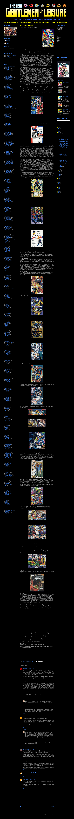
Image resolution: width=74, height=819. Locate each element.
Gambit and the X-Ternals (9, 289)
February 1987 (7, 278)
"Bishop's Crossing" (8, 76)
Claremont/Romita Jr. (8, 229)
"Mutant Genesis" (7, 123)
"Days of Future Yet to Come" (9, 90)
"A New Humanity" (8, 68)
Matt (23, 668)
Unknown (24, 717)
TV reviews (6, 466)
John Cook (24, 772)
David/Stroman (7, 249)
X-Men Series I (7, 504)
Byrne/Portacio (7, 208)
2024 (59, 127)
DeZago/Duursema (8, 257)
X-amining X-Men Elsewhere (9, 510)
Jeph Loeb (6, 325)
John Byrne (7, 332)
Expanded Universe (8, 274)
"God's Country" (7, 107)
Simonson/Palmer (7, 446)
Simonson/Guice (7, 443)
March (60, 174)
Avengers (6, 199)
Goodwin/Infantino (8, 298)
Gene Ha (6, 293)
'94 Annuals (7, 180)
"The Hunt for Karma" (8, 153)
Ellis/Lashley (7, 269)
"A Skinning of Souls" (8, 69)
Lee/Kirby (6, 345)
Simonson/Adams (7, 437)
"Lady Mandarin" (7, 116)
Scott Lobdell (7, 429)
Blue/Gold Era (7, 207)
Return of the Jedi (7, 420)
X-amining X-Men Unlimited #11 (63, 138)
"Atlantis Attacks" (7, 75)
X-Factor (6, 499)
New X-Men (7, 396)
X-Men (6, 501)
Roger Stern (7, 424)
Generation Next (7, 294)
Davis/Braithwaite (7, 250)
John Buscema (7, 331)
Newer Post (22, 658)
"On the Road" (7, 127)
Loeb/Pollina (7, 362)
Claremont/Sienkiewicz (8, 230)
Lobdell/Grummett (7, 353)
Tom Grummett (7, 481)
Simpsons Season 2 (8, 454)
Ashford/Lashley (7, 196)
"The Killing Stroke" (8, 155)
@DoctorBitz (9, 56)
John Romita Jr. (7, 334)
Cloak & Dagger (7, 236)
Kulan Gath (7, 340)
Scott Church (25, 749)
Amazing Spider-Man (8, 187)
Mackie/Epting (7, 370)
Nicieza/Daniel (7, 398)
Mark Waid (6, 374)
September (60, 166)
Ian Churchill (7, 315)
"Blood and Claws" (8, 79)
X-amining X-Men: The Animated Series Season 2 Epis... (63, 142)
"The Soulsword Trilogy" (8, 170)
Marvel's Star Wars (8, 382)
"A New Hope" (7, 67)
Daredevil (6, 242)
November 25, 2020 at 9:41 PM (31, 772)
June (60, 170)
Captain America (7, 211)
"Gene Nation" (7, 104)
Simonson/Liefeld (7, 445)
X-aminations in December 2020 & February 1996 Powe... (64, 144)
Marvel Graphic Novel (8, 378)
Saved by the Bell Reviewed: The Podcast (41, 22)
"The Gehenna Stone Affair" (9, 152)
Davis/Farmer (7, 251)
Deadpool (6, 258)
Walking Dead (7, 490)
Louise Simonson (7, 369)
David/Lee (6, 247)
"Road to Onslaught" (8, 133)
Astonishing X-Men (8, 197)
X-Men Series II (7, 505)
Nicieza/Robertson (8, 402)
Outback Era (7, 409)
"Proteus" (6, 131)
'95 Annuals (7, 181)
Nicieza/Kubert (7, 399)
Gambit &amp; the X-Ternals (9, 288)
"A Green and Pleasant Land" (9, 66)
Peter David (7, 411)
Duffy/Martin (7, 266)
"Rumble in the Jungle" (8, 134)
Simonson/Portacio (8, 447)
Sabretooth (6, 427)
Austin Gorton (27, 731)
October (60, 165)
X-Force (6, 500)
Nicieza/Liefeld (7, 400)
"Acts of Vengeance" (8, 70)
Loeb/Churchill (7, 361)
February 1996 (7, 279)
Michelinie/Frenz (7, 388)
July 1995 (6, 335)
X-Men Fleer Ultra (7, 503)
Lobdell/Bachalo (7, 351)
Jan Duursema (7, 322)
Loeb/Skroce (7, 364)
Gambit (6, 287)
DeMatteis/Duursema (8, 256)
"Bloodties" (6, 80)
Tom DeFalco (7, 480)
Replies (25, 729)
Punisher (6, 415)
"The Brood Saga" (8, 141)
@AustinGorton (14, 55)
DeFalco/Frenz (7, 255)
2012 (59, 187)
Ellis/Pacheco (7, 270)
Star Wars (6, 462)
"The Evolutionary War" (8, 150)
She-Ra (6, 436)
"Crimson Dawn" (7, 87)
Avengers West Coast (8, 201)
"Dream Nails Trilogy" (8, 95)
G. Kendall (7, 43)
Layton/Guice (7, 344)
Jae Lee (6, 321)
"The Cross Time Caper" (8, 142)
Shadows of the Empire (8, 434)
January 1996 (7, 323)
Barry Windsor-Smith (8, 202)
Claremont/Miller (7, 228)
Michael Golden (7, 387)
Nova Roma (7, 408)
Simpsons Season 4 (8, 456)
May (59, 171)
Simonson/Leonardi (8, 444)
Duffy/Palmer (7, 267)
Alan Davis (6, 183)
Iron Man (6, 317)
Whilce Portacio (7, 494)
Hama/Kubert (7, 305)
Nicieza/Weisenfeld (8, 405)
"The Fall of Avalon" (8, 151)
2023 (59, 128)
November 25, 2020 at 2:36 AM (31, 749)
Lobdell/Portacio (7, 359)
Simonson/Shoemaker (8, 448)
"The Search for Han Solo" (9, 163)
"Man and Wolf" (7, 122)
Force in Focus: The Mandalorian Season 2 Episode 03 (64, 151)
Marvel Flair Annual (8, 377)
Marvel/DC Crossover (8, 383)
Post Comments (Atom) (27, 808)
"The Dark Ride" (7, 145)
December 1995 (7, 259)
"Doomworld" (7, 94)
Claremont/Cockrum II (8, 220)
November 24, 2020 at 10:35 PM (31, 717)
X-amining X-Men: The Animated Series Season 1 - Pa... (63, 163)
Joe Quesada (7, 330)
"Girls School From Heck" (9, 106)
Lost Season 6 (7, 368)
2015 (59, 183)
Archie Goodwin (7, 193)
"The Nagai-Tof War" (8, 159)
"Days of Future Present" (9, 89)
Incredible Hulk (7, 316)
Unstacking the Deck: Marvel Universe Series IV (66, 90)
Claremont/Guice (7, 224)
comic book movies (8, 512)
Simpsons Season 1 (8, 452)
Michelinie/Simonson (8, 389)
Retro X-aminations (8, 419)
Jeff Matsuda (7, 324)
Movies (6, 392)
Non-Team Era (7, 407)
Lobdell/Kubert (7, 354)
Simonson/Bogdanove (8, 439)
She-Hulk (6, 435)
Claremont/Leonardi (8, 226)
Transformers (7, 483)
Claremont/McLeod (8, 227)
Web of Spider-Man (8, 493)
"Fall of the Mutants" (8, 97)
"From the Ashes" (7, 103)
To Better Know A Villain (8, 476)
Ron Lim (6, 426)
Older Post (52, 658)
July (59, 169)
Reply (24, 713)
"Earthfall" (6, 96)
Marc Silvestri (7, 373)
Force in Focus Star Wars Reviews (26, 22)
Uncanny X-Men (7, 486)
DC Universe (7, 241)
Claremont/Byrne (7, 218)
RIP (5, 417)
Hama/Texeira (7, 308)
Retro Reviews (7, 418)
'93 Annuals (7, 179)
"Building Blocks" (7, 84)
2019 (59, 178)
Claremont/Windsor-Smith (9, 235)
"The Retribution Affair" (8, 162)
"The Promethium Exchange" (9, 161)
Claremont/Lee (7, 225)
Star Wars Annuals (8, 463)
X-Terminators (7, 508)
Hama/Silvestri (7, 307)
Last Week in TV (7, 343)
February (60, 175)
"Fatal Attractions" (7, 98)
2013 (59, 186)
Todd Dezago (7, 477)
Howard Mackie (7, 313)
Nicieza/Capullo (7, 397)
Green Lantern (7, 303)
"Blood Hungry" (7, 78)
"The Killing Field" (7, 154)
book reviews (7, 511)
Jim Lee (6, 326)
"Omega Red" (7, 126)
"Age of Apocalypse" (8, 71)
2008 (59, 192)
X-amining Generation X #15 (63, 155)
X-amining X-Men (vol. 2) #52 (63, 161)
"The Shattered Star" (8, 165)
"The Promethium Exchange (9, 160)
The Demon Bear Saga (8, 467)
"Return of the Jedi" (8, 132)
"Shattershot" (7, 136)
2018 (59, 179)
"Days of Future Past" (8, 88)
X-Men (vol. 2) (7, 502)
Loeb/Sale (6, 363)
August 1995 (7, 198)
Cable (6, 209)
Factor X (6, 276)
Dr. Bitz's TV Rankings (8, 260)
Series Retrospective (8, 433)
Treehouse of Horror (8, 484)
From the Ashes (7, 284)
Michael (24, 779)
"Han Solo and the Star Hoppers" (10, 108)
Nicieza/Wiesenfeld (8, 406)
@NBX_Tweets (10, 57)
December (60, 133)
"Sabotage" (7, 135)
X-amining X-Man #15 (62, 153)
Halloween (6, 304)
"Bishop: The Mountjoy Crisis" (9, 77)
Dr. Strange (7, 261)
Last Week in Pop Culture (9, 342)
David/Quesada (7, 248)
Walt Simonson (7, 491)
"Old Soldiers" (7, 125)
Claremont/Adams (8, 216)
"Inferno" (6, 112)
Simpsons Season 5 (8, 457)
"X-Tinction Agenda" (8, 178)
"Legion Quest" (7, 117)
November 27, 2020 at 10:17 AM (30, 779)
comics (6, 513)
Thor (6, 473)
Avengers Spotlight (8, 200)
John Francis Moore (8, 333)
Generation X (7, 295)
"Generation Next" (8, 105)
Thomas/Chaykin (7, 472)
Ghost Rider (7, 296)
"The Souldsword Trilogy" (9, 169)
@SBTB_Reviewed (10, 59)
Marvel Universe (7, 381)
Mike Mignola (7, 390)
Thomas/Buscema (8, 471)
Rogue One (7, 425)
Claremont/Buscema (8, 217)
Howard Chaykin (7, 312)
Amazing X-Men (7, 188)
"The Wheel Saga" (8, 172)
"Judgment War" (7, 113)
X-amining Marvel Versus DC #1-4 (64, 147)
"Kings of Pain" (7, 115)
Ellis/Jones (6, 268)
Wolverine (6, 495)
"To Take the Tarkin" (8, 174)
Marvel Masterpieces (8, 379)
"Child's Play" (7, 85)
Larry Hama (7, 341)
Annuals (6, 191)
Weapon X (6, 492)
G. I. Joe (6, 285)
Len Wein (6, 349)
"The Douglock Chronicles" (9, 146)
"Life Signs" (7, 118)
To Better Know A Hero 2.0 (9, 475)
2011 (59, 188)
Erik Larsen (7, 271)
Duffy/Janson (7, 265)
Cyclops (6, 238)
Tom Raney (7, 482)
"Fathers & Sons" (7, 99)
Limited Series (7, 350)
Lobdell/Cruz (7, 352)
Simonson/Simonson (8, 449)
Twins (6, 485)
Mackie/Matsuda (7, 371)
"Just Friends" (7, 114)
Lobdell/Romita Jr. (8, 360)
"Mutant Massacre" (8, 124)
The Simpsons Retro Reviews (61, 22)
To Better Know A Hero (8, 474)
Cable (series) (7, 210)
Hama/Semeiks (7, 306)
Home (5, 22)
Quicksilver (6, 416)
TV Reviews (53, 22)
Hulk (6, 314)
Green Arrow (7, 302)
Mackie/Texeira (7, 372)
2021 (59, 131)
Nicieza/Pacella (7, 401)
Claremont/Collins (7, 221)
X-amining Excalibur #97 (62, 154)
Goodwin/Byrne (7, 297)
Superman (6, 465)
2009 (59, 191)
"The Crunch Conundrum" (9, 143)
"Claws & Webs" (7, 86)
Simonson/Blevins (7, 438)
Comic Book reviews (8, 237)
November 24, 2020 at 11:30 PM (36, 731)
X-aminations (7, 509)
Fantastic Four (7, 277)
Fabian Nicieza (7, 275)
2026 (59, 124)
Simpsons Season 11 (8, 453)
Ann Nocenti (7, 190)
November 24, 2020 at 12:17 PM (29, 668)
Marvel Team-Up (7, 380)
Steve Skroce (7, 464)
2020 (59, 132)
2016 (59, 182)
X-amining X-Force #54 (62, 160)
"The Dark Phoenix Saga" (9, 144)
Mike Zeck (6, 391)
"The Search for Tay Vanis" (9, 164)
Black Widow (7, 206)
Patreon (6, 410)
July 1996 (6, 336)
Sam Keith (6, 428)
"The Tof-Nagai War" (8, 171)
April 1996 (6, 192)
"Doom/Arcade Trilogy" (8, 93)
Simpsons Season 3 (8, 455)
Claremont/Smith (7, 234)
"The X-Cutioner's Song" (8, 173)
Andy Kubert (7, 189)
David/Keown (7, 246)
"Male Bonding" (7, 121)
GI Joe (6, 286)
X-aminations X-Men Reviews (12, 22)
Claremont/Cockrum (8, 219)
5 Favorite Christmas (8, 182)
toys (5, 514)
